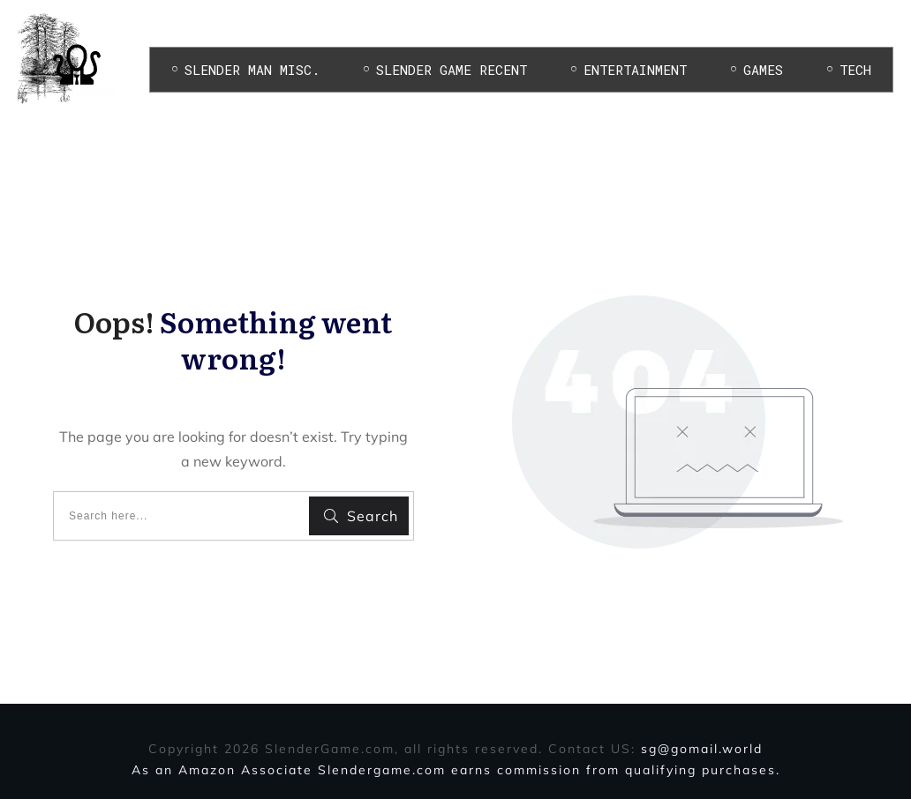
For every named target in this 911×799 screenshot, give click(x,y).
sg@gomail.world (702, 749)
